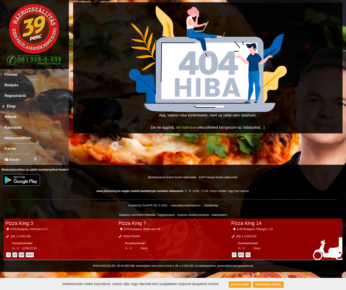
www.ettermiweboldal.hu (185, 205)
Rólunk (11, 117)
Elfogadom (240, 284)
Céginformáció (166, 215)
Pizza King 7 (132, 223)
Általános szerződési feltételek (137, 215)
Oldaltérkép (211, 205)
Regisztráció (15, 96)
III (15, 254)
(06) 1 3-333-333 (20, 236)
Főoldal (11, 74)
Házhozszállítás (18, 138)
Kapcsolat (13, 127)
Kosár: (14, 159)
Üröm (29, 254)
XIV (241, 254)
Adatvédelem (219, 215)
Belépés (11, 85)
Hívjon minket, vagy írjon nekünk (229, 191)
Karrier (10, 149)
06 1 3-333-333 (184, 265)
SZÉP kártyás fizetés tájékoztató (218, 177)
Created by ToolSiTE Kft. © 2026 (147, 205)
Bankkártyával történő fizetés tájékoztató (172, 177)
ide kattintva (186, 127)
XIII (21, 254)
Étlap (11, 106)
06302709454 (131, 236)
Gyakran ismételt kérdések (193, 215)
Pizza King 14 (246, 223)
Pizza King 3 (19, 223)
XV (248, 254)
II (8, 254)
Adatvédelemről (268, 284)
